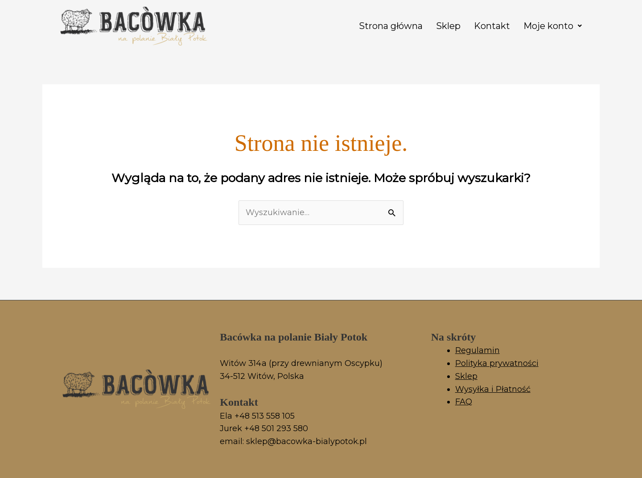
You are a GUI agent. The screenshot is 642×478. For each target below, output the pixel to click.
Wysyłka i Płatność (493, 389)
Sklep (448, 26)
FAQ (463, 402)
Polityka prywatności (497, 363)
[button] (552, 26)
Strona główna (391, 26)
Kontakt (492, 26)
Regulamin (477, 350)
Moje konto (552, 26)
